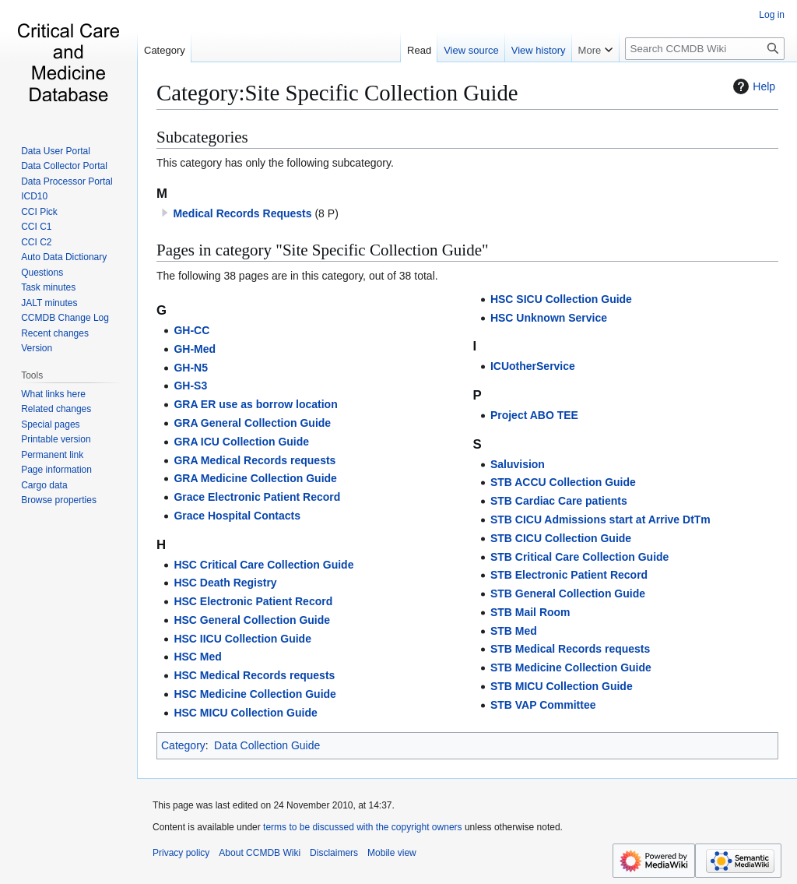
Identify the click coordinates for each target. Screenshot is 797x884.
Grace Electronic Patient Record (257, 497)
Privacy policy (181, 852)
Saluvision (517, 464)
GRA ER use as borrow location (255, 404)
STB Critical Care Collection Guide (579, 557)
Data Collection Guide (267, 745)
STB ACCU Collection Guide (563, 482)
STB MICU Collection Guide (561, 686)
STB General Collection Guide (567, 593)
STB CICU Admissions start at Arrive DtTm (600, 519)
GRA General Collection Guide (252, 423)
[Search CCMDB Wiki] (705, 48)
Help (752, 86)
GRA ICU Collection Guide (241, 441)
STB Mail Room (530, 612)
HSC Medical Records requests (254, 675)
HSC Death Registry (225, 582)
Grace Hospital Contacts (237, 515)
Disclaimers (334, 852)
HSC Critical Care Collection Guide (263, 564)
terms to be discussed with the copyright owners (362, 827)
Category (183, 745)
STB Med (513, 631)
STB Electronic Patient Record (569, 575)
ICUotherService (532, 366)
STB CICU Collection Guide (560, 538)
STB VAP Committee (543, 705)
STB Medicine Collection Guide (570, 667)
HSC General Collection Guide (252, 620)
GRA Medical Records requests (254, 460)
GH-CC (191, 330)
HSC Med (197, 656)
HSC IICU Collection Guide (242, 638)
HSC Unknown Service (548, 318)
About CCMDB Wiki (259, 852)
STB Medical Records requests (570, 649)
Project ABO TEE (534, 415)
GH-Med (195, 349)
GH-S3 (190, 385)
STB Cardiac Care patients (558, 501)
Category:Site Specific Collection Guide (337, 92)
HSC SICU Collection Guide (561, 299)
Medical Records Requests (242, 213)
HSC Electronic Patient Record (253, 601)
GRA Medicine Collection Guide (255, 478)
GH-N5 (191, 367)
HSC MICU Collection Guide (245, 712)
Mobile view (391, 852)
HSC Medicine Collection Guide (254, 694)
